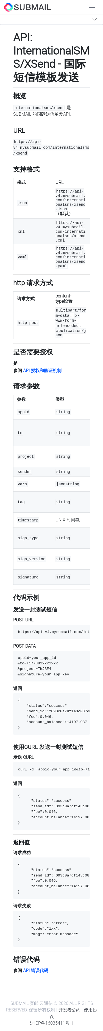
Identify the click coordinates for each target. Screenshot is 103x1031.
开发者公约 (69, 1010)
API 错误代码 (35, 970)
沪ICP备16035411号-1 (51, 1023)
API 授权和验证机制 (42, 370)
